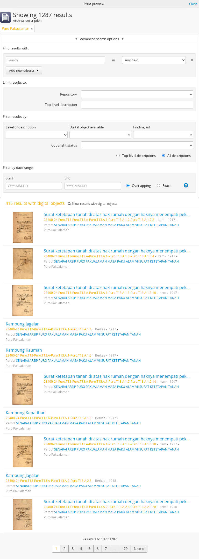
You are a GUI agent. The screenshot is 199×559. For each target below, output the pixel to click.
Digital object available (86, 127)
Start (9, 178)
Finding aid (141, 127)
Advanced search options (99, 39)
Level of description (21, 127)
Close (193, 4)
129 (124, 548)
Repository (68, 94)
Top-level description (61, 104)
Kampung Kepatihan (26, 413)
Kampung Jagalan (23, 324)
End (67, 178)
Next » (139, 548)
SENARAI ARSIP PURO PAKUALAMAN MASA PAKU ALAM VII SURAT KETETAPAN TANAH (116, 225)
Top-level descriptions (136, 155)
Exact (164, 185)
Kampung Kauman (24, 350)
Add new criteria (24, 70)
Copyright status (64, 145)
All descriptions (176, 155)
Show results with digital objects (92, 203)
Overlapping (138, 185)
